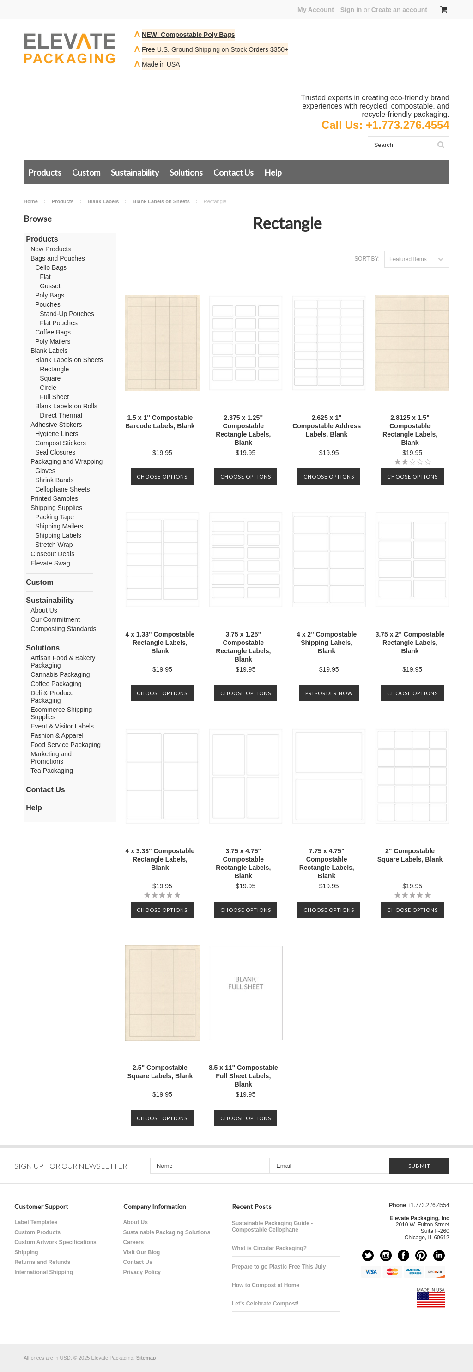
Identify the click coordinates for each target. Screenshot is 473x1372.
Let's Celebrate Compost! (265, 1303)
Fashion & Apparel (56, 735)
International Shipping (43, 1272)
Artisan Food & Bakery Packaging (62, 661)
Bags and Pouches (57, 258)
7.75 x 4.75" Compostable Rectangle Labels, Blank (326, 863)
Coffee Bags (53, 332)
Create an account (399, 9)
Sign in (351, 9)
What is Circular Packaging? (269, 1248)
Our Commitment (55, 619)
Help (273, 172)
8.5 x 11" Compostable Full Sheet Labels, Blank (243, 1076)
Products (44, 172)
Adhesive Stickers (56, 424)
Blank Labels (103, 201)
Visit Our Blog (141, 1252)
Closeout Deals (52, 554)
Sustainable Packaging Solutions (167, 1232)
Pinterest (421, 1255)
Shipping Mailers (59, 526)
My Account (315, 9)
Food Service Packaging (65, 744)
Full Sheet (54, 397)
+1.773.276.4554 (407, 125)
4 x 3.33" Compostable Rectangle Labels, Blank (159, 859)
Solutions (186, 172)
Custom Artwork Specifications (55, 1242)
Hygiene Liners (56, 433)
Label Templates (35, 1222)
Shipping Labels (58, 535)
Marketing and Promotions (51, 757)
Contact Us (233, 172)
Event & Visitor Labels (62, 726)
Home (31, 201)
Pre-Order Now (329, 693)
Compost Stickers (60, 443)
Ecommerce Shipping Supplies (61, 713)
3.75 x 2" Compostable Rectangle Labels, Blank (410, 643)
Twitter (368, 1255)
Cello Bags (51, 267)
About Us (43, 610)
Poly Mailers (52, 341)
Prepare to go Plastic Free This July (279, 1266)
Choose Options (162, 477)
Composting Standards (63, 628)
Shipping (26, 1252)
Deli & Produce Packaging (51, 696)
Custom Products (37, 1232)
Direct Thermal (61, 415)
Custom (86, 172)
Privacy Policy (142, 1272)
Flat (45, 276)
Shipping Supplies (56, 507)
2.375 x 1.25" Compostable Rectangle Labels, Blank (243, 430)
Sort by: (367, 258)
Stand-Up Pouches (67, 313)
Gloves (45, 470)
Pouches (47, 304)
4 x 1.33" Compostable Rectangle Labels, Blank (159, 643)
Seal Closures (55, 452)
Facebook (403, 1255)
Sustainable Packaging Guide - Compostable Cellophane (272, 1226)
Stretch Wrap (54, 544)
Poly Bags (49, 295)
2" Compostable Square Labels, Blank (410, 855)
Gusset (50, 286)
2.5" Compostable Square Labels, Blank (160, 1072)
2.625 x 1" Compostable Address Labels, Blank (326, 426)
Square (50, 378)
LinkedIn (439, 1255)
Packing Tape (54, 517)
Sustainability (135, 172)
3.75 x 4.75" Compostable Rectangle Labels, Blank (243, 863)
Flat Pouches (59, 323)
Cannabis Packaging (60, 674)
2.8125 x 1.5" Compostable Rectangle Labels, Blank (409, 430)
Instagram (386, 1255)
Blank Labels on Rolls (66, 406)
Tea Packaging (51, 770)
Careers (133, 1242)
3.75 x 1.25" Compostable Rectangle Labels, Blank (243, 647)
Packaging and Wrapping (66, 461)
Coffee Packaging (55, 683)
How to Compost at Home (265, 1285)
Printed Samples (54, 498)
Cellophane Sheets (62, 489)
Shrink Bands (54, 480)
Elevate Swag (50, 563)
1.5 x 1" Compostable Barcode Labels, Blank (159, 422)
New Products (50, 249)
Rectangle (54, 369)
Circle (48, 387)
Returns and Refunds (42, 1262)
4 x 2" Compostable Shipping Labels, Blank (327, 643)
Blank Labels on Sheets (161, 201)
